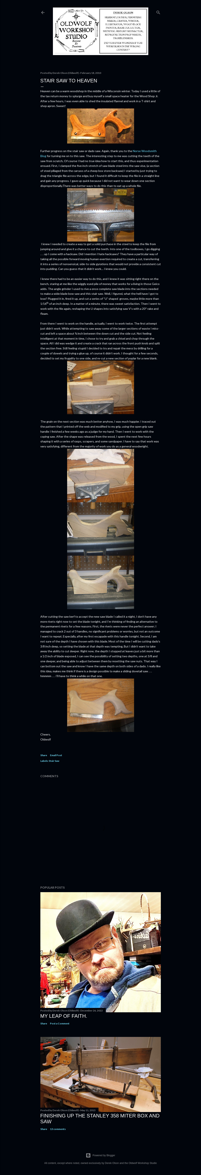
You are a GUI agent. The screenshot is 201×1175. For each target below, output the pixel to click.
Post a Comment (59, 1023)
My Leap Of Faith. (63, 1016)
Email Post (56, 755)
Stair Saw (54, 760)
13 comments (58, 1129)
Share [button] (43, 755)
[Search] (158, 12)
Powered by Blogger (100, 1155)
